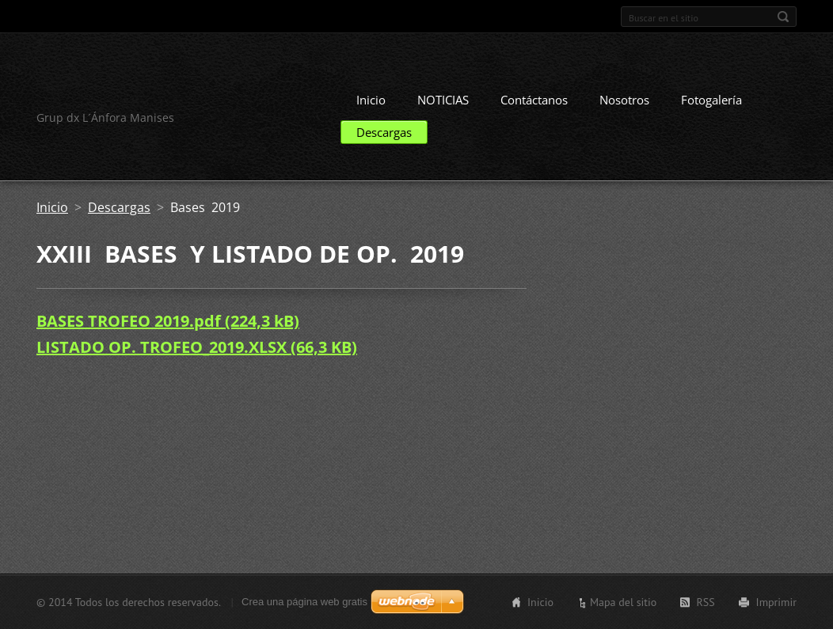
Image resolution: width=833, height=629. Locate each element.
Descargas (384, 132)
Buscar (783, 16)
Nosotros (624, 100)
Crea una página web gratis (304, 602)
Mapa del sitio (623, 602)
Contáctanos (534, 100)
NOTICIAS (443, 100)
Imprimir (776, 602)
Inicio (371, 100)
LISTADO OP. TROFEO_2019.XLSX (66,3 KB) (196, 347)
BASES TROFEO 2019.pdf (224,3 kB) (167, 321)
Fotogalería (711, 100)
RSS (705, 602)
